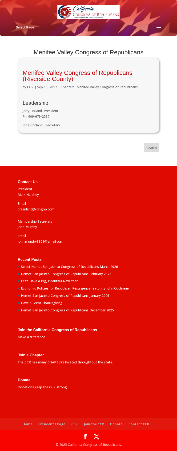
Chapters (68, 87)
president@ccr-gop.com (36, 209)
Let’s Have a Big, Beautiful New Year (49, 281)
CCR (30, 87)
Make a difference (31, 337)
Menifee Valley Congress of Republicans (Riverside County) (77, 75)
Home (27, 424)
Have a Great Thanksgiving (41, 303)
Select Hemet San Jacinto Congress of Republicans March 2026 (69, 266)
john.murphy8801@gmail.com (40, 241)
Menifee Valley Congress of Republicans (107, 87)
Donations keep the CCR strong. (43, 387)
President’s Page (51, 424)
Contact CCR (139, 424)
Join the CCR (94, 424)
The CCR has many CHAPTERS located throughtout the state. (65, 362)
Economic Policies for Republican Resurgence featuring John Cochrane (75, 288)
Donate (116, 424)
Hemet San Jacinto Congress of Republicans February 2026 (66, 274)
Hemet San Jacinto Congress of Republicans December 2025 (67, 310)
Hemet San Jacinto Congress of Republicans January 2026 (65, 295)
